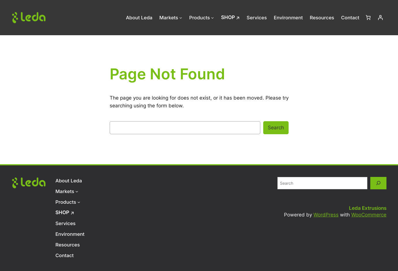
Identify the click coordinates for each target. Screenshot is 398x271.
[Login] (380, 18)
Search (276, 127)
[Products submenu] (212, 17)
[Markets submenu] (180, 17)
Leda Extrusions (367, 208)
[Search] (378, 183)
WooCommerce (368, 215)
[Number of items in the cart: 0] (368, 18)
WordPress (326, 215)
